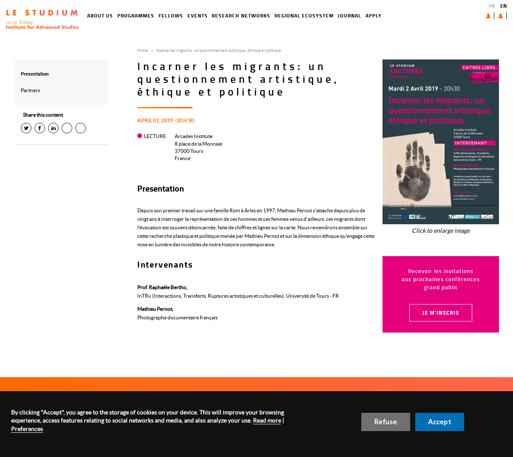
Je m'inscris (440, 312)
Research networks (210, 15)
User (494, 15)
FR (492, 5)
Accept (439, 422)
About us (469, 15)
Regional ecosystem (273, 15)
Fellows (140, 15)
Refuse (385, 422)
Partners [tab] (30, 90)
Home (142, 50)
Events (167, 15)
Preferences (27, 429)
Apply (343, 15)
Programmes (105, 15)
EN (503, 5)
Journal (319, 15)
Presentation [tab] (35, 73)
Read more (267, 420)
